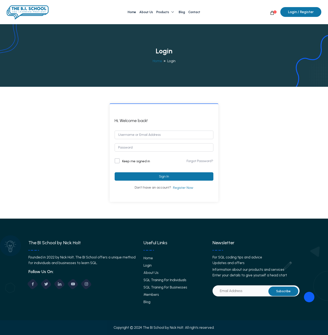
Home (132, 12)
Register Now (183, 188)
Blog (182, 12)
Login (148, 265)
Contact (194, 12)
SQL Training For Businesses (165, 287)
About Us (146, 12)
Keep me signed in (136, 161)
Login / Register (301, 12)
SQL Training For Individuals (165, 280)
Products (162, 12)
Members (151, 294)
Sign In (164, 176)
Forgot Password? (200, 161)
